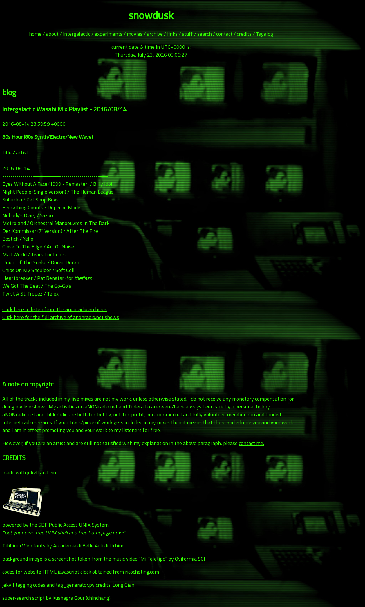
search (204, 34)
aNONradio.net (101, 406)
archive (155, 34)
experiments (108, 34)
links (172, 34)
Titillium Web (17, 546)
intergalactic (76, 34)
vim (53, 472)
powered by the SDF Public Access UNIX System (64, 524)
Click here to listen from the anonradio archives (54, 309)
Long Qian (123, 585)
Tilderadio (139, 406)
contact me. (251, 443)
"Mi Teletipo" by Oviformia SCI (172, 559)
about (52, 34)
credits (244, 34)
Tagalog (264, 34)
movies (134, 34)
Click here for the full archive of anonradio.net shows (60, 317)
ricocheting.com (142, 572)
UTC (166, 47)
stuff (187, 34)
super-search (16, 598)
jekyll (33, 472)
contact (224, 34)
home (35, 34)
